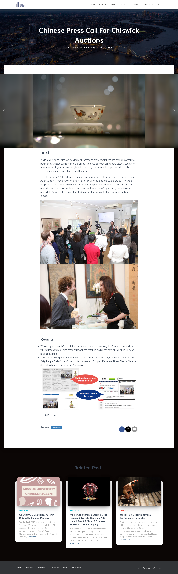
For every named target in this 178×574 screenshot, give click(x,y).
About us (103, 5)
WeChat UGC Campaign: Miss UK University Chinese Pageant (36, 516)
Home (93, 5)
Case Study (126, 5)
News (137, 5)
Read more (32, 537)
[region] (89, 111)
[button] (4, 111)
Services (114, 5)
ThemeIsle (158, 568)
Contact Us (149, 5)
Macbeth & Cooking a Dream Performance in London (135, 516)
